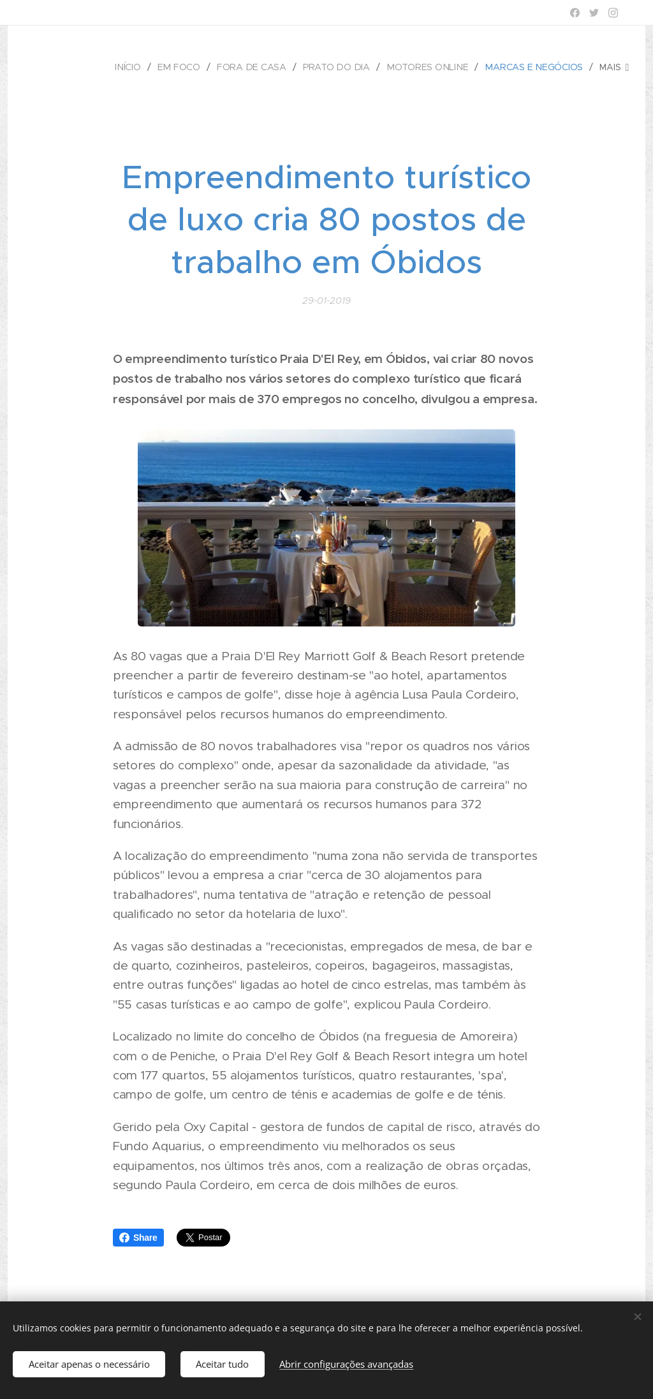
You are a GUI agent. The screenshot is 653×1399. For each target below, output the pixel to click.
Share (138, 1237)
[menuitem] (135, 67)
